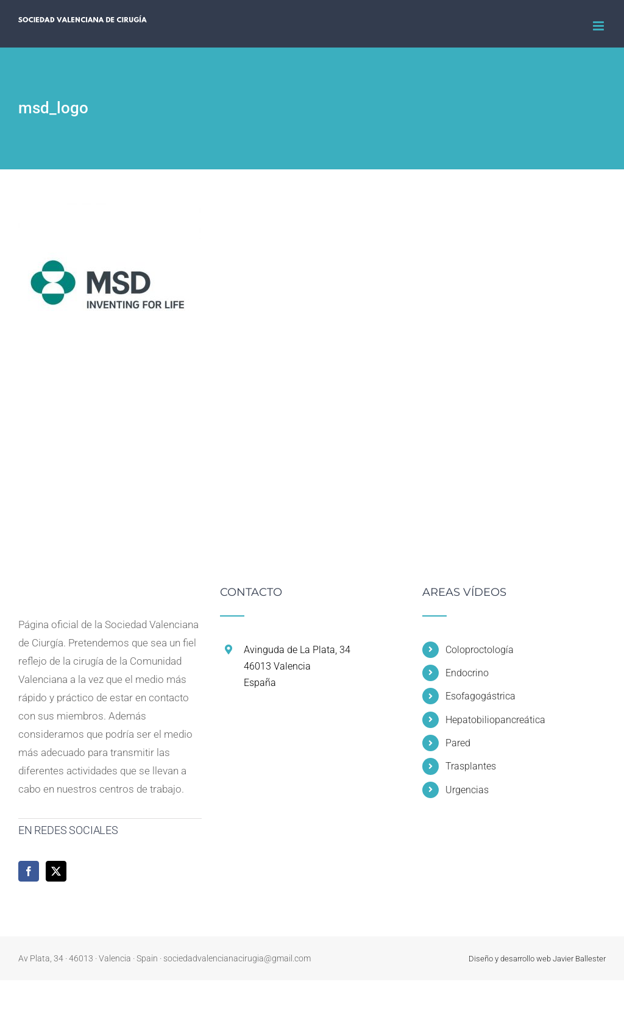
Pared (457, 743)
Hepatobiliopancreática (495, 720)
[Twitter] (56, 871)
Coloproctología (479, 650)
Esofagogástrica (480, 696)
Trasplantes (470, 766)
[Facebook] (28, 871)
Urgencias (467, 790)
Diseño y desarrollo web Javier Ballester (537, 958)
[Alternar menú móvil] (599, 25)
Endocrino (467, 673)
